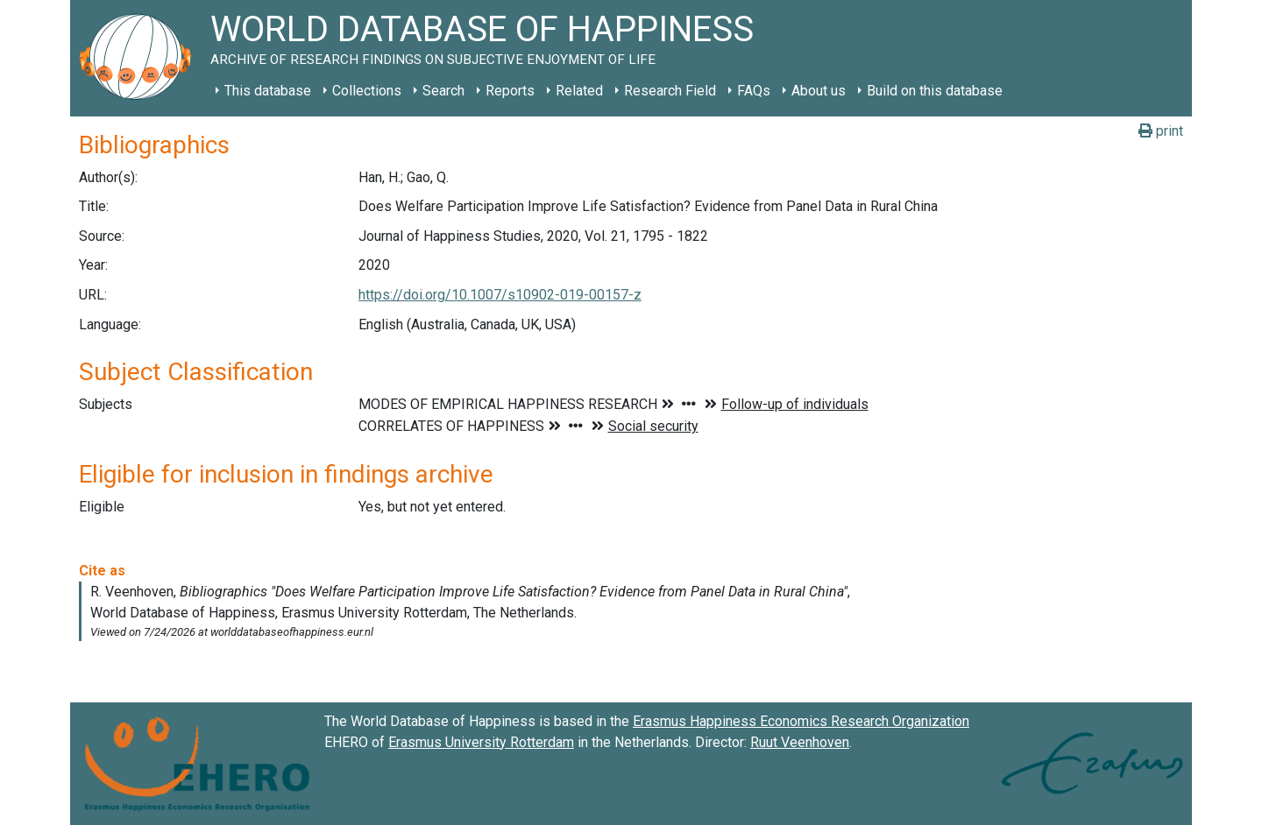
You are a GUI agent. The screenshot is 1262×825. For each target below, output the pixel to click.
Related (579, 90)
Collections (366, 90)
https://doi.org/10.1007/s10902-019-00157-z (500, 294)
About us (818, 90)
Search (443, 90)
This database (267, 90)
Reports (510, 90)
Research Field (670, 90)
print (1160, 131)
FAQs (753, 90)
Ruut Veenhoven (799, 742)
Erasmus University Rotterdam (481, 742)
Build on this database (935, 90)
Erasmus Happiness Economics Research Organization (801, 721)
